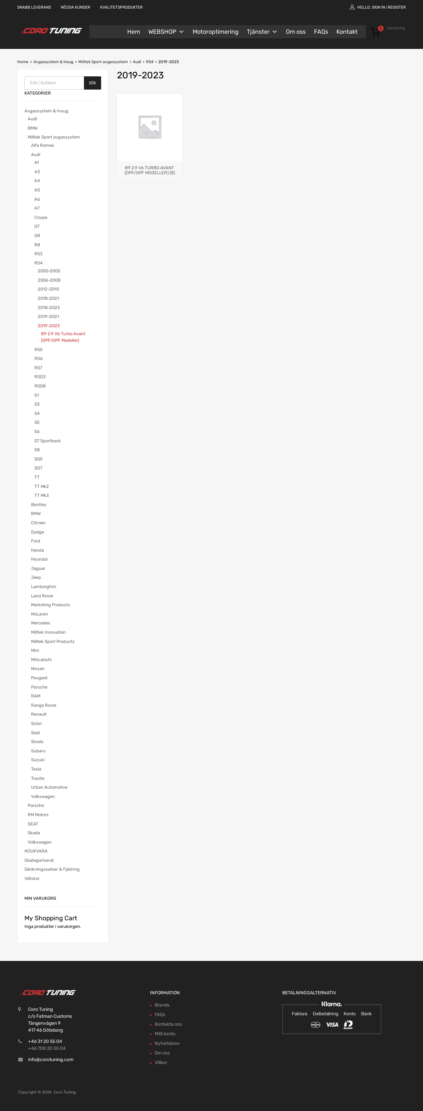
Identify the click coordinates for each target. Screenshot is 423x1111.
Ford (35, 540)
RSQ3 (40, 376)
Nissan (38, 668)
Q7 (37, 226)
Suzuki (38, 759)
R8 (37, 244)
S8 (37, 449)
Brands (162, 1005)
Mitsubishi (41, 659)
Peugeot (39, 677)
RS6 (38, 358)
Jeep (36, 577)
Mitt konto (165, 1034)
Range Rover (44, 705)
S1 (36, 395)
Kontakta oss (168, 1024)
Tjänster (262, 31)
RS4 (149, 62)
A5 (37, 189)
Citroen (38, 522)
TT (37, 477)
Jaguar (38, 568)
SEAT (33, 823)
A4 (37, 180)
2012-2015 (48, 289)
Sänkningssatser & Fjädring (52, 869)
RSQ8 (40, 385)
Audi (137, 62)
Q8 (37, 235)
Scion (36, 723)
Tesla (36, 769)
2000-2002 (49, 270)
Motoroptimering (216, 31)
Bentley (38, 504)
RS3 (38, 253)
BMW (32, 128)
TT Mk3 (41, 495)
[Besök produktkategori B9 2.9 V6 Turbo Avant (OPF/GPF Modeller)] (149, 167)
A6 (37, 199)
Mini (35, 650)
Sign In (378, 7)
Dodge (37, 532)
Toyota (37, 778)
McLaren (39, 614)
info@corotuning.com (50, 1059)
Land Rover (42, 595)
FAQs (321, 31)
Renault (39, 714)
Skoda (37, 741)
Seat (35, 732)
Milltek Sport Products (53, 641)
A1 (36, 162)
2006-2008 (49, 280)
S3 (37, 404)
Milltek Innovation (48, 632)
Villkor (161, 1062)
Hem (133, 31)
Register (397, 7)
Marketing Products (50, 604)
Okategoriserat (39, 860)
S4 (37, 413)
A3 (37, 171)
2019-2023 (49, 325)
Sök (92, 83)
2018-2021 (48, 298)
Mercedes (40, 622)
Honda (37, 550)
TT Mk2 (41, 486)
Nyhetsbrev (167, 1043)
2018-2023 (49, 307)
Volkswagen (43, 796)
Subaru (38, 750)
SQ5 (38, 458)
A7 (37, 208)
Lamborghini (43, 586)
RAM (35, 696)
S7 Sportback (47, 440)
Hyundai (39, 559)
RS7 (38, 367)
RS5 (38, 349)
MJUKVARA (36, 851)
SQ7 (38, 467)
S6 (37, 431)
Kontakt (347, 31)
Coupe (40, 217)
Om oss (296, 31)
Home (22, 62)
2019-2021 (48, 316)
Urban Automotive (49, 787)
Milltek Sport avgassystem (103, 62)
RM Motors (38, 814)
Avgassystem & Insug (53, 62)
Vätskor (32, 878)
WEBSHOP (166, 31)
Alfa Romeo (42, 145)
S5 (37, 422)
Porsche (39, 687)
